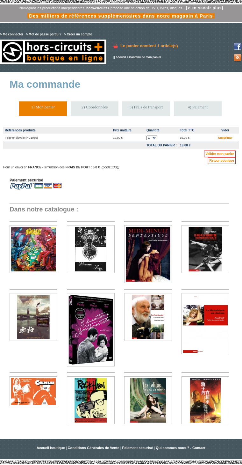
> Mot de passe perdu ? (43, 34)
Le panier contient (149, 45)
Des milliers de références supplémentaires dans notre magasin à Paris (121, 15)
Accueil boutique (51, 448)
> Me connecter (11, 34)
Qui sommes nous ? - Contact (180, 448)
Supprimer (225, 137)
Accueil (121, 57)
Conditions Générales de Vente (93, 448)
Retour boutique (222, 160)
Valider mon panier (220, 154)
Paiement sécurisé (137, 448)
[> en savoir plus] (204, 8)
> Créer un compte (78, 34)
